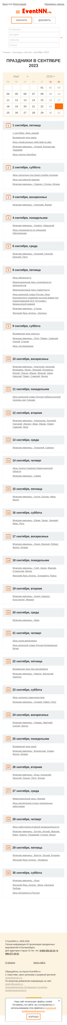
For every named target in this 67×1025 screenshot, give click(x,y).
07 (33, 93)
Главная (6, 52)
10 (59, 93)
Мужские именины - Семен (27, 476)
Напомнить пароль (54, 4)
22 (42, 106)
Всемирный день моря (24, 746)
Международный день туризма (29, 798)
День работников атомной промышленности (36, 827)
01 (42, 87)
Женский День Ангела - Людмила (30, 860)
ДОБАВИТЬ (44, 20)
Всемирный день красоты (26, 333)
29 (42, 112)
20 (25, 106)
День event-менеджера (25, 640)
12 (16, 100)
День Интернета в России (26, 893)
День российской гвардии (26, 179)
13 (25, 100)
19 (16, 106)
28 (33, 112)
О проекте (10, 962)
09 (50, 93)
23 (50, 106)
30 (50, 112)
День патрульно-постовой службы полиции (35, 175)
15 (42, 100)
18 (7, 106)
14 (33, 100)
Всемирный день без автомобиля (30, 669)
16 (50, 100)
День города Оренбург (24, 154)
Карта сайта (39, 962)
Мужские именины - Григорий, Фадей (32, 204)
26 (16, 112)
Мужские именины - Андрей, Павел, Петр (34, 702)
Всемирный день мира (24, 137)
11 (7, 100)
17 (59, 100)
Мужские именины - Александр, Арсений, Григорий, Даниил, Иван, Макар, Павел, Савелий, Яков (34, 423)
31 (59, 112)
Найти (5, 37)
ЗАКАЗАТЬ (21, 20)
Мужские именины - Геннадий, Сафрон (33, 447)
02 (50, 87)
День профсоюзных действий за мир (32, 142)
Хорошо (33, 1016)
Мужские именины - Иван (26, 620)
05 (16, 93)
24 (59, 106)
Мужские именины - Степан (27, 308)
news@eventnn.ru (13, 978)
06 (25, 93)
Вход (5, 4)
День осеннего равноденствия (29, 697)
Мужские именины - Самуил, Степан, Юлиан (36, 184)
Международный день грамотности (31, 290)
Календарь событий (21, 52)
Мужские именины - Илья (26, 880)
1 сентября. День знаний (26, 133)
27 (25, 112)
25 (7, 112)
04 (7, 93)
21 (33, 106)
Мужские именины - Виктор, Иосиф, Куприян (36, 855)
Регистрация (19, 4)
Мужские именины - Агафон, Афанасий (33, 225)
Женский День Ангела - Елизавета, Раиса (35, 575)
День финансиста (22, 277)
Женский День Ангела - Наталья (30, 313)
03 (59, 87)
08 (42, 93)
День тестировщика (23, 346)
